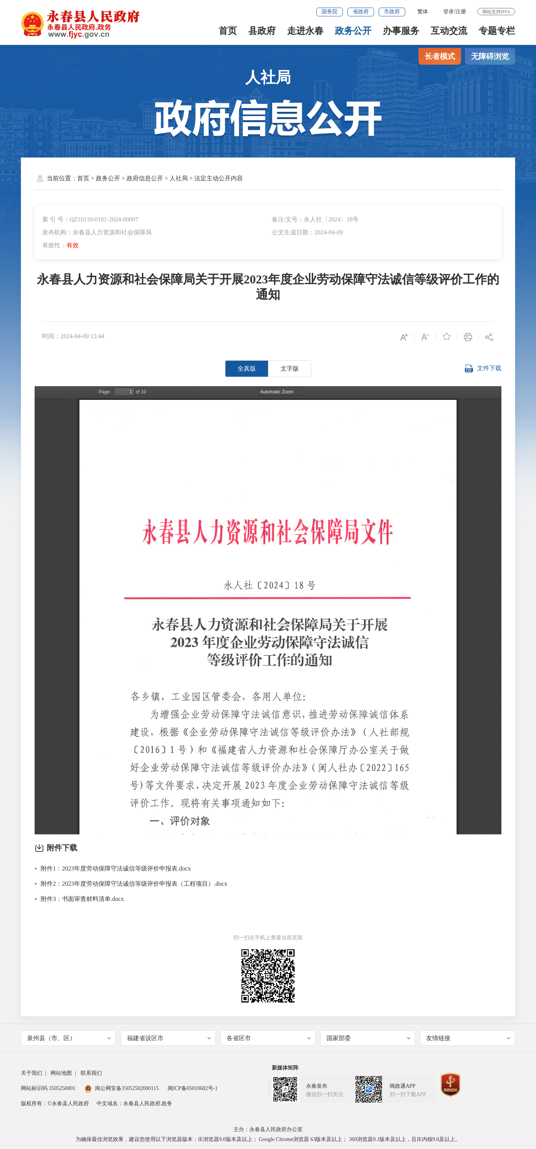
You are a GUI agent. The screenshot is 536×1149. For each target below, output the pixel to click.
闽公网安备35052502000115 (121, 1088)
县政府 (262, 31)
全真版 (247, 368)
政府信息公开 (145, 178)
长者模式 (440, 56)
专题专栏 (497, 31)
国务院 (330, 11)
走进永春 (305, 31)
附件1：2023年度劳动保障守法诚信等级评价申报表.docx (116, 868)
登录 (448, 11)
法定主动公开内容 (218, 178)
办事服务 (401, 31)
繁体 (422, 11)
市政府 (392, 11)
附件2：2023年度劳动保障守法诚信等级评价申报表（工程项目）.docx (134, 883)
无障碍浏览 (490, 56)
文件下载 (482, 368)
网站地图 (61, 1073)
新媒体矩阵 (285, 1068)
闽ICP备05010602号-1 (192, 1088)
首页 (228, 31)
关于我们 (31, 1073)
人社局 (179, 178)
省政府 (361, 11)
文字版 (290, 368)
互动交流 (449, 31)
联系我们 (91, 1073)
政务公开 (353, 31)
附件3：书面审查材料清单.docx (82, 899)
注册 (460, 11)
